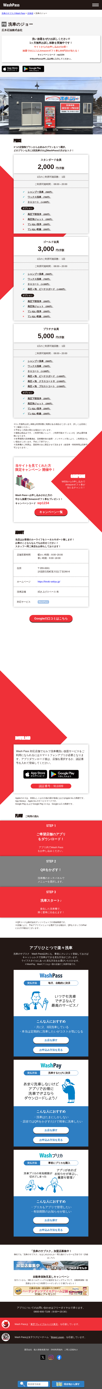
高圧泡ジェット (36, 219)
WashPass (43, 602)
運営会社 (28, 1350)
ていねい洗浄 (35, 224)
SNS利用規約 (57, 1350)
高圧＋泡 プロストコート (42, 386)
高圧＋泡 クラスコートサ (42, 381)
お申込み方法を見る (51, 1050)
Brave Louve (57, 1337)
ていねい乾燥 (35, 229)
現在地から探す (68, 1384)
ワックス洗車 (35, 197)
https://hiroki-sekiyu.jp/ (49, 581)
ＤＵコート (34, 202)
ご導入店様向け (71, 1350)
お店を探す (51, 1040)
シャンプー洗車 (36, 192)
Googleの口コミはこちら (51, 618)
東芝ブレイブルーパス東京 (44, 1324)
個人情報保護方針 (41, 1350)
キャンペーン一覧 (51, 512)
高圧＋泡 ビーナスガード (42, 289)
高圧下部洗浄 (35, 214)
